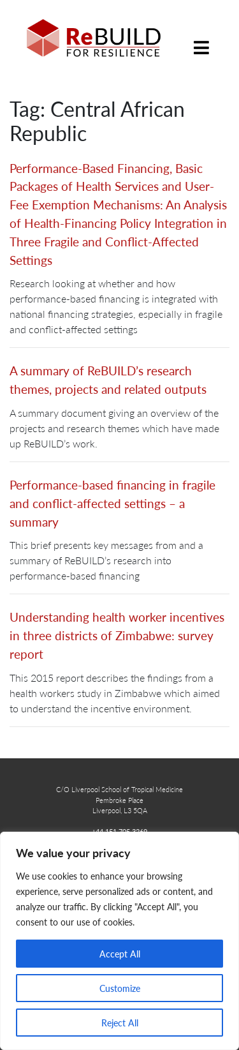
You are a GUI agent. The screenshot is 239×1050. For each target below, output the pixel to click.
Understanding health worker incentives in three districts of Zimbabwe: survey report (117, 635)
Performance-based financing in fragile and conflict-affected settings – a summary (112, 503)
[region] (119, 941)
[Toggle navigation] (201, 38)
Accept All (119, 953)
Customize (119, 988)
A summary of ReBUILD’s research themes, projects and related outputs (108, 380)
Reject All (119, 1022)
